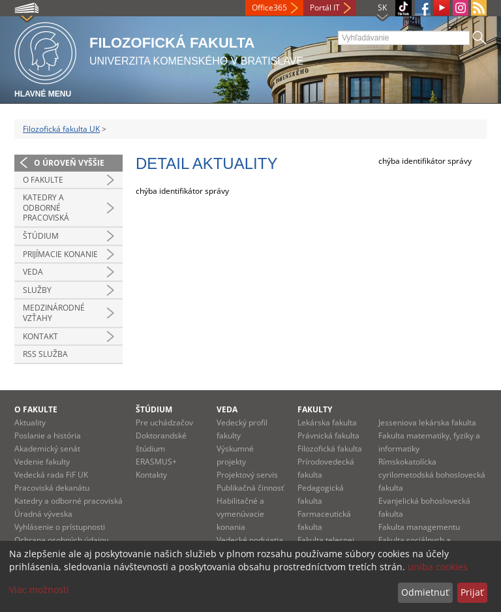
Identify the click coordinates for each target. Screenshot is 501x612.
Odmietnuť (425, 592)
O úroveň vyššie (69, 162)
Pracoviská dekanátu (51, 487)
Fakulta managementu (419, 526)
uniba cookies (438, 566)
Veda (33, 271)
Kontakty (151, 474)
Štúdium (41, 235)
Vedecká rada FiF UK (51, 474)
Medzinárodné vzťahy (54, 313)
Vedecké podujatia (250, 539)
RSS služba (45, 354)
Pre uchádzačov (164, 422)
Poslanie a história (47, 435)
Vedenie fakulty (42, 461)
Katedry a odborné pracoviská (46, 207)
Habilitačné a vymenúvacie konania (240, 513)
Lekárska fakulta (327, 422)
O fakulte (43, 179)
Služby (37, 290)
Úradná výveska (43, 513)
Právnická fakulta (328, 435)
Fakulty (314, 409)
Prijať (472, 592)
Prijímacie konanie (60, 254)
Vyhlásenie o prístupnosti (59, 526)
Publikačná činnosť (250, 487)
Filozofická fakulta (329, 448)
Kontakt (40, 336)
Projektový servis (247, 474)
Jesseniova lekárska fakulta (427, 422)
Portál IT (325, 7)
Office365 (269, 7)
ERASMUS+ (156, 461)
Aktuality (30, 422)
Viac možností (39, 589)
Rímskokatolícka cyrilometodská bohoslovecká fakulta (431, 474)
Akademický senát (47, 448)
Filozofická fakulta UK (61, 128)
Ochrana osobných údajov (61, 539)
